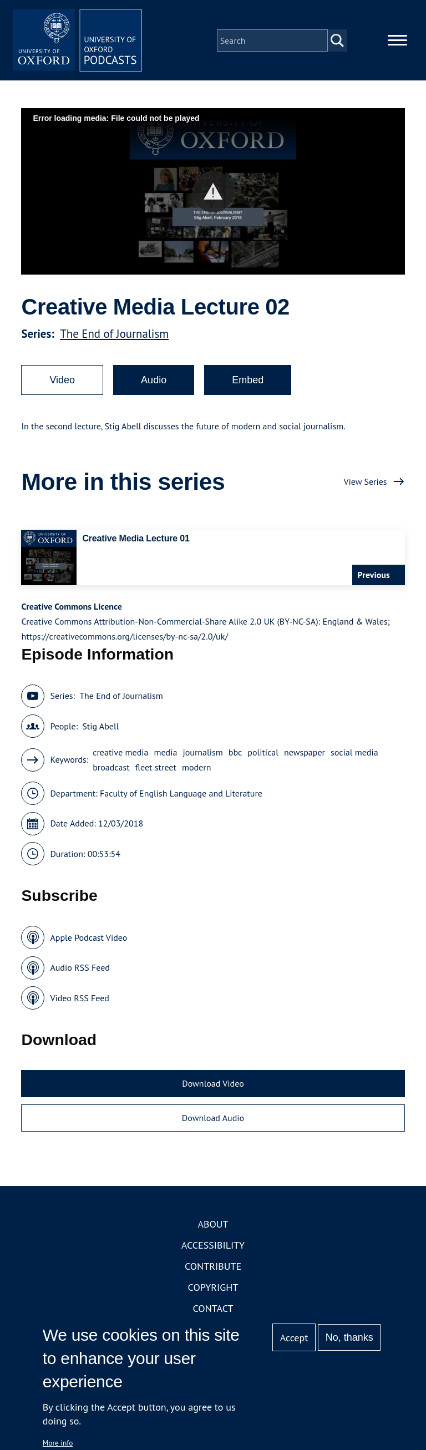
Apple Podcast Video (88, 939)
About (212, 1226)
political (262, 753)
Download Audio (213, 1119)
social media (354, 753)
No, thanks (349, 1337)
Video (62, 381)
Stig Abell (100, 727)
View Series (365, 483)
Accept (294, 1337)
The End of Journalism (114, 335)
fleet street (155, 768)
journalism (202, 753)
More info (58, 1443)
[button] (213, 193)
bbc (235, 753)
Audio (153, 381)
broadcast (111, 768)
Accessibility (213, 1247)
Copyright (213, 1289)
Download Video (213, 1085)
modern (196, 768)
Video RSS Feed (79, 999)
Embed (247, 381)
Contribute (213, 1268)
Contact (213, 1310)
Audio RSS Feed (79, 969)
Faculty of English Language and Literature (181, 794)
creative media (120, 753)
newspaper (304, 753)
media (166, 753)
